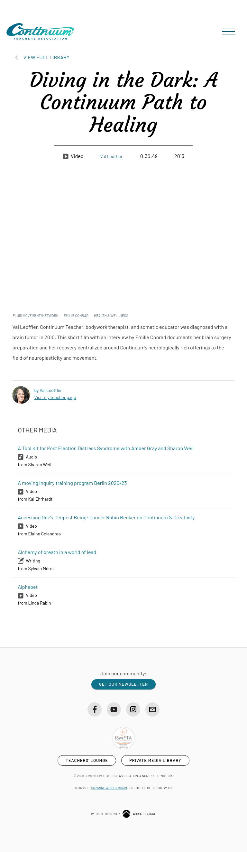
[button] (228, 31)
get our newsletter (123, 684)
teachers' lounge (87, 760)
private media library (155, 760)
